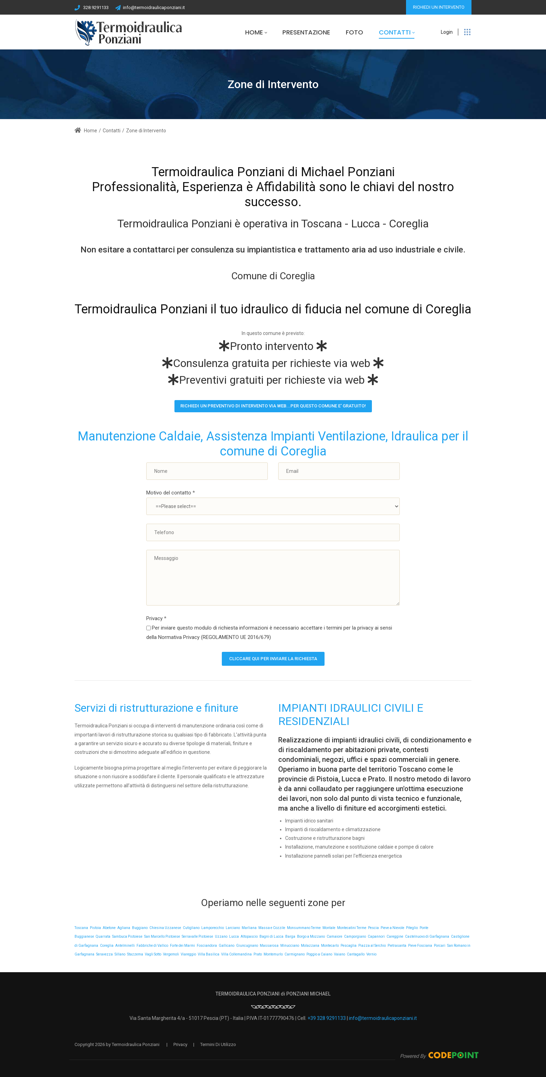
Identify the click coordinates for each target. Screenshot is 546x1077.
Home (86, 130)
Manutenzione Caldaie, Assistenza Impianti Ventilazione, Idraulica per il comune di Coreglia (273, 444)
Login (447, 32)
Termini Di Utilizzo (218, 1044)
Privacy (156, 618)
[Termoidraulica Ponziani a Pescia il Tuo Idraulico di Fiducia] (129, 32)
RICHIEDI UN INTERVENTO (439, 7)
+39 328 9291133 (326, 1018)
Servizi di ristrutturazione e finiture (156, 708)
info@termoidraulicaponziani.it (154, 7)
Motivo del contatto (170, 493)
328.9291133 (96, 7)
